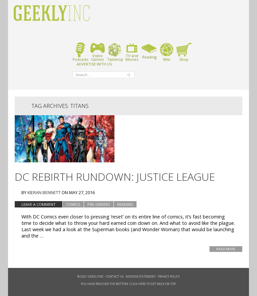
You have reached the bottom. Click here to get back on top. (128, 284)
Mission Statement (141, 276)
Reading (149, 50)
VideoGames (97, 51)
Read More (226, 249)
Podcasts (80, 51)
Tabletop (115, 51)
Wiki (166, 51)
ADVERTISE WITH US (94, 63)
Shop (183, 51)
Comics (73, 204)
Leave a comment (38, 204)
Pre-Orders (98, 204)
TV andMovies (131, 51)
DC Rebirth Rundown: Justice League (115, 176)
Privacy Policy (169, 276)
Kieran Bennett (44, 192)
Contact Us (114, 276)
